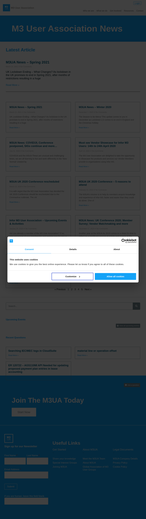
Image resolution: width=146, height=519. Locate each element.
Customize (72, 276)
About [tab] (117, 249)
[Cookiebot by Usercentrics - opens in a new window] (123, 241)
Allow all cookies (115, 276)
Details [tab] (73, 249)
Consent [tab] (29, 249)
